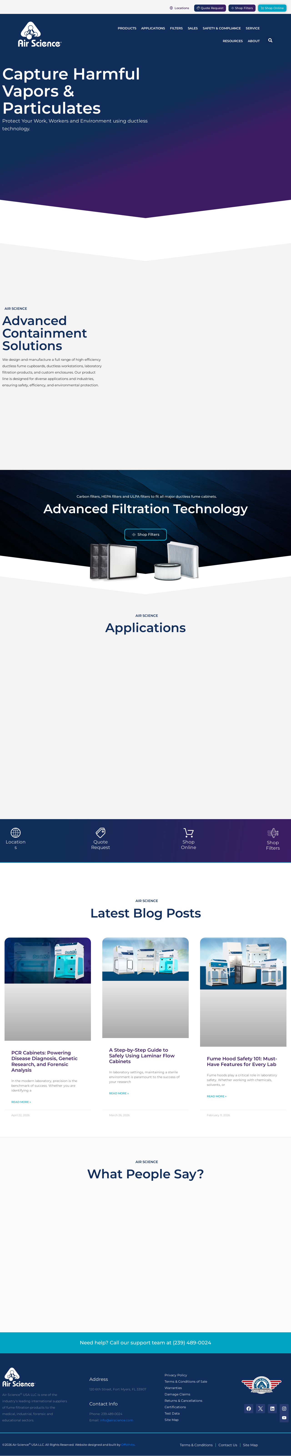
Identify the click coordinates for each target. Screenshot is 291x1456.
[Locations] (15, 833)
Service (252, 28)
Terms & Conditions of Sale (186, 1381)
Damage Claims (177, 1394)
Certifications (175, 1407)
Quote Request (100, 844)
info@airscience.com (116, 1420)
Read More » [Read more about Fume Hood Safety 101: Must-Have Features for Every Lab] (216, 1096)
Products (127, 28)
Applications (153, 28)
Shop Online (188, 844)
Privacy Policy (176, 1375)
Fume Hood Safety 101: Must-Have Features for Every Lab (242, 1061)
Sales (193, 28)
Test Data (172, 1413)
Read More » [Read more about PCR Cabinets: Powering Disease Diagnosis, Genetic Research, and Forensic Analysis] (21, 1102)
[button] (270, 40)
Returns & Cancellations (183, 1401)
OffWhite (128, 1444)
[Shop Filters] (273, 833)
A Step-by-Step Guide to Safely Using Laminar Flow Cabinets (142, 1055)
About (254, 41)
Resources (233, 41)
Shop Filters (273, 845)
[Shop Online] (188, 833)
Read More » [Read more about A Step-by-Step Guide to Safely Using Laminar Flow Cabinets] (119, 1093)
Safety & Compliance (222, 28)
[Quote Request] (100, 833)
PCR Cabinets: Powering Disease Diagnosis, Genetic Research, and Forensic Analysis (44, 1061)
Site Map (171, 1420)
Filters (176, 28)
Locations (16, 844)
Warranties (173, 1388)
